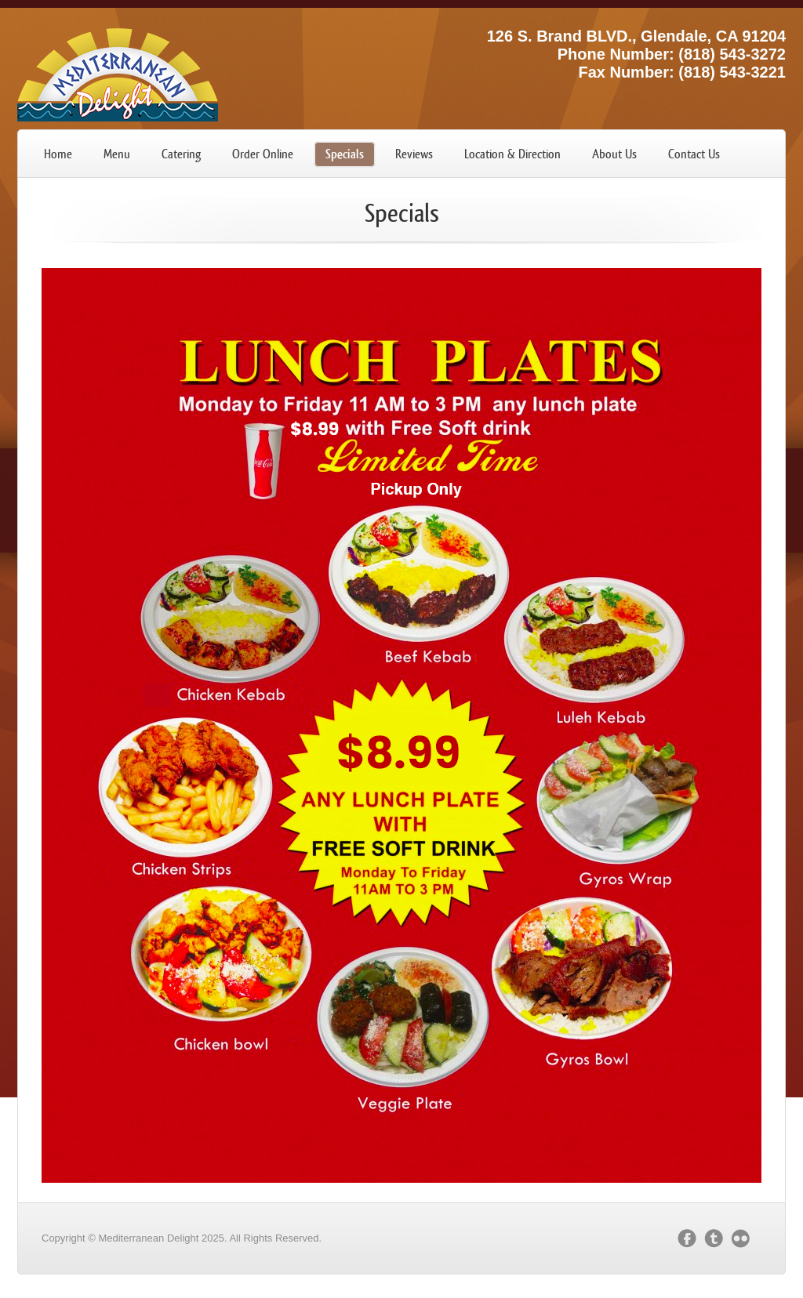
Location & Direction (512, 154)
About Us (614, 154)
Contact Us (694, 154)
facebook (687, 1238)
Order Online (262, 154)
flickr (744, 1238)
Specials (344, 154)
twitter (713, 1238)
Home (58, 154)
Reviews (414, 154)
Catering (181, 154)
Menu (117, 154)
